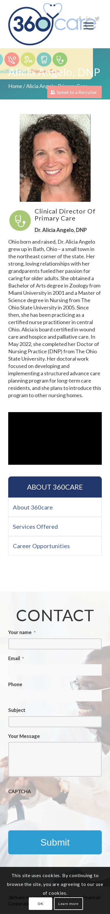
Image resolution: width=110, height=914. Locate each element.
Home (15, 86)
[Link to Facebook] (79, 18)
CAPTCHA (19, 791)
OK (40, 903)
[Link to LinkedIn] (88, 18)
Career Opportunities (41, 545)
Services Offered (35, 526)
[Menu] (85, 25)
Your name (21, 632)
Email (16, 658)
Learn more (68, 903)
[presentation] (52, 808)
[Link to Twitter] (97, 18)
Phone (15, 684)
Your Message (24, 736)
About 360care (55, 487)
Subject (17, 710)
